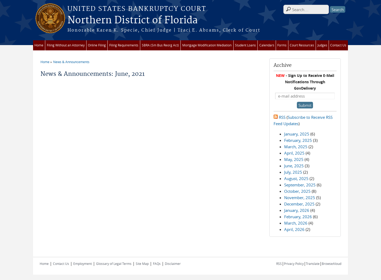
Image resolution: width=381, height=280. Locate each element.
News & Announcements (71, 62)
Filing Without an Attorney (66, 45)
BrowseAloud (331, 263)
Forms (282, 45)
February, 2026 (298, 216)
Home (38, 45)
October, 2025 (297, 191)
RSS (279, 117)
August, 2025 (296, 178)
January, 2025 (296, 134)
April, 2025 (294, 153)
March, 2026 (295, 223)
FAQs (157, 263)
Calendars (266, 45)
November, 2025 (299, 197)
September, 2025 (300, 184)
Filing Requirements (123, 45)
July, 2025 (293, 172)
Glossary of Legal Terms (113, 263)
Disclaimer (173, 263)
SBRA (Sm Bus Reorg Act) (160, 45)
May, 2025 (293, 159)
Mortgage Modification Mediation (207, 45)
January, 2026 (296, 210)
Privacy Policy (294, 263)
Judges (322, 45)
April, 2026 (294, 229)
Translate (313, 263)
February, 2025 (298, 140)
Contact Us (338, 45)
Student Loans (245, 45)
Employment (82, 263)
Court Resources (302, 45)
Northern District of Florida (132, 20)
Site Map (142, 263)
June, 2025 (294, 165)
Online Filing (97, 45)
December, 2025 (299, 204)
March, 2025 (295, 146)
